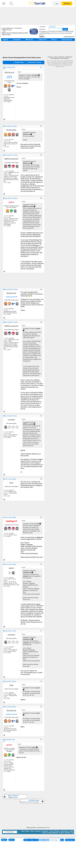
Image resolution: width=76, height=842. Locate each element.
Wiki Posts (29, 39)
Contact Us (50, 57)
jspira (11, 568)
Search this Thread (34, 62)
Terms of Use (69, 31)
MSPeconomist (11, 159)
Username (42, 26)
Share (11, 839)
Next (41, 840)
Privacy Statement (55, 58)
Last (47, 840)
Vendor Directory (67, 39)
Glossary (38, 831)
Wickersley (11, 130)
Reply (4, 839)
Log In (58, 4)
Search (54, 39)
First (26, 840)
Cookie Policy (68, 57)
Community (17, 39)
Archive (56, 57)
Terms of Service (64, 58)
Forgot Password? (69, 36)
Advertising (61, 57)
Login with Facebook (34, 31)
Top (72, 832)
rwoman (11, 420)
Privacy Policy (46, 33)
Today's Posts (42, 39)
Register (42, 36)
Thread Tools (19, 62)
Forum (32, 831)
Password (42, 29)
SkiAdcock (9, 72)
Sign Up (68, 4)
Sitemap (67, 832)
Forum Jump (70, 840)
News (27, 831)
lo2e (11, 483)
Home (23, 831)
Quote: (19, 72)
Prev (31, 840)
